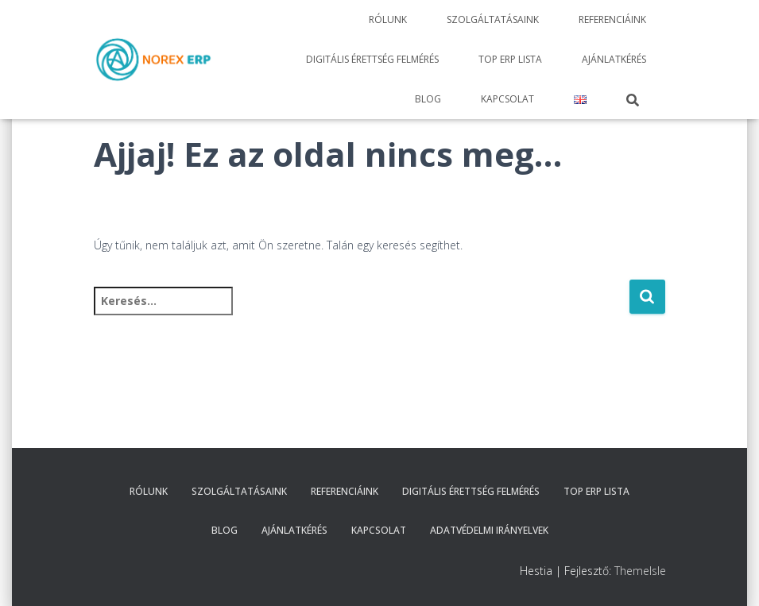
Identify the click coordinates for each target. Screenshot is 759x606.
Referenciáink (612, 19)
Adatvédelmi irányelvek (489, 530)
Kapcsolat (507, 99)
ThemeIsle (640, 570)
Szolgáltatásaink (493, 19)
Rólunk (388, 19)
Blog (428, 99)
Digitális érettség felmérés (372, 59)
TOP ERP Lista (510, 59)
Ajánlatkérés (614, 59)
